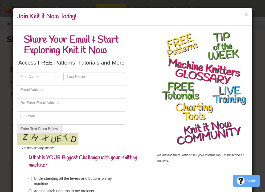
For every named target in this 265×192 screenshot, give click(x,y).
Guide (246, 181)
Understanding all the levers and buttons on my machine (70, 181)
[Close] (246, 14)
